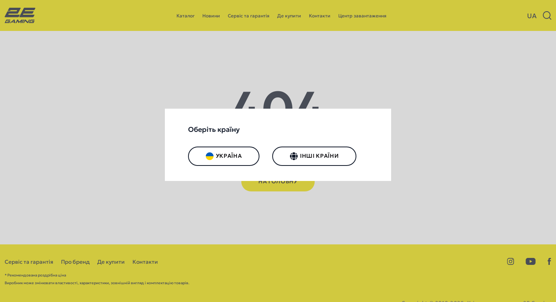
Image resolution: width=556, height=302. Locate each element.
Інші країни (314, 156)
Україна (224, 156)
